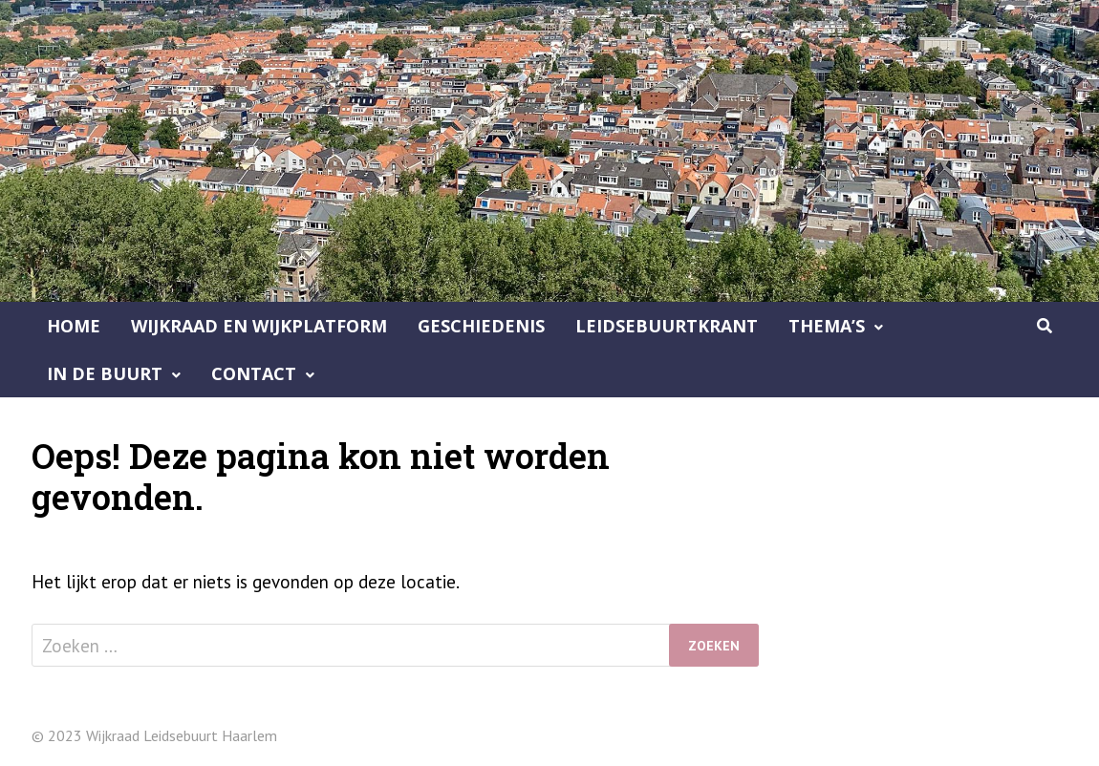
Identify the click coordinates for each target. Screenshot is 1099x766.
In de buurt (104, 373)
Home (73, 325)
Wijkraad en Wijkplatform (259, 325)
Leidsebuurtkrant (666, 325)
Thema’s (826, 325)
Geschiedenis (481, 325)
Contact (253, 373)
